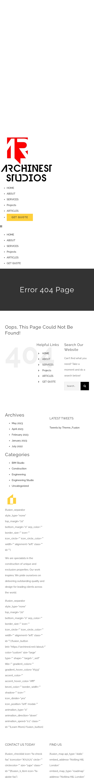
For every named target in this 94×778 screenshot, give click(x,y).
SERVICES (48, 364)
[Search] (85, 386)
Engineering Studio (23, 480)
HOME (45, 353)
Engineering (19, 474)
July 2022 (17, 446)
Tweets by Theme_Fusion (65, 427)
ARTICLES (47, 376)
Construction (19, 468)
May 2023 (17, 423)
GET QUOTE (49, 381)
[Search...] (72, 386)
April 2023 (17, 429)
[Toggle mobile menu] (1, 226)
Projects (46, 370)
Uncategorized (20, 485)
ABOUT (46, 359)
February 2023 (20, 434)
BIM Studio (18, 462)
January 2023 (19, 440)
